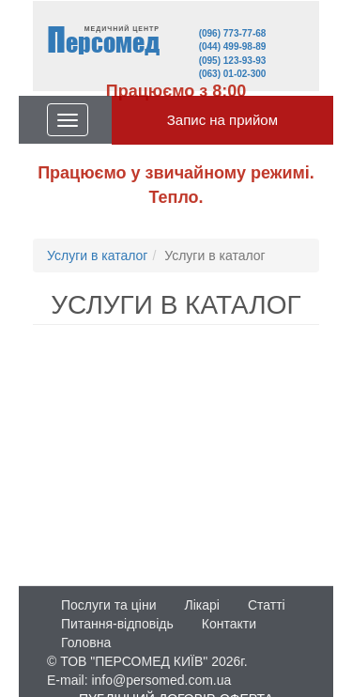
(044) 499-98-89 (233, 46)
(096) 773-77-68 (233, 33)
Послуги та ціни (108, 604)
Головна (86, 642)
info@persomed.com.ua (161, 680)
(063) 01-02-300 (233, 74)
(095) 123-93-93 (233, 60)
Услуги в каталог (97, 255)
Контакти (229, 623)
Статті (266, 604)
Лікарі (201, 604)
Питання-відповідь (117, 623)
